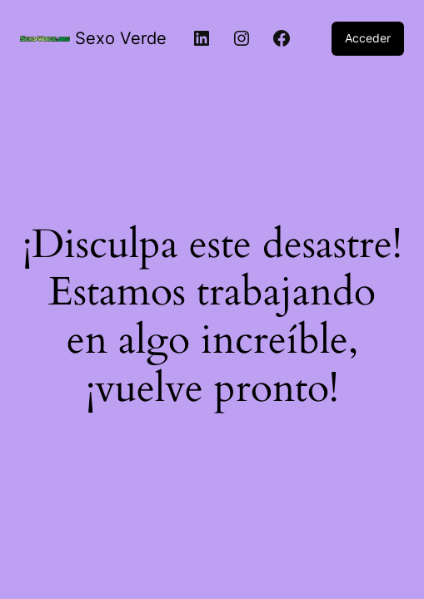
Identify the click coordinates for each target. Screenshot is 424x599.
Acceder (368, 38)
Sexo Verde (121, 38)
